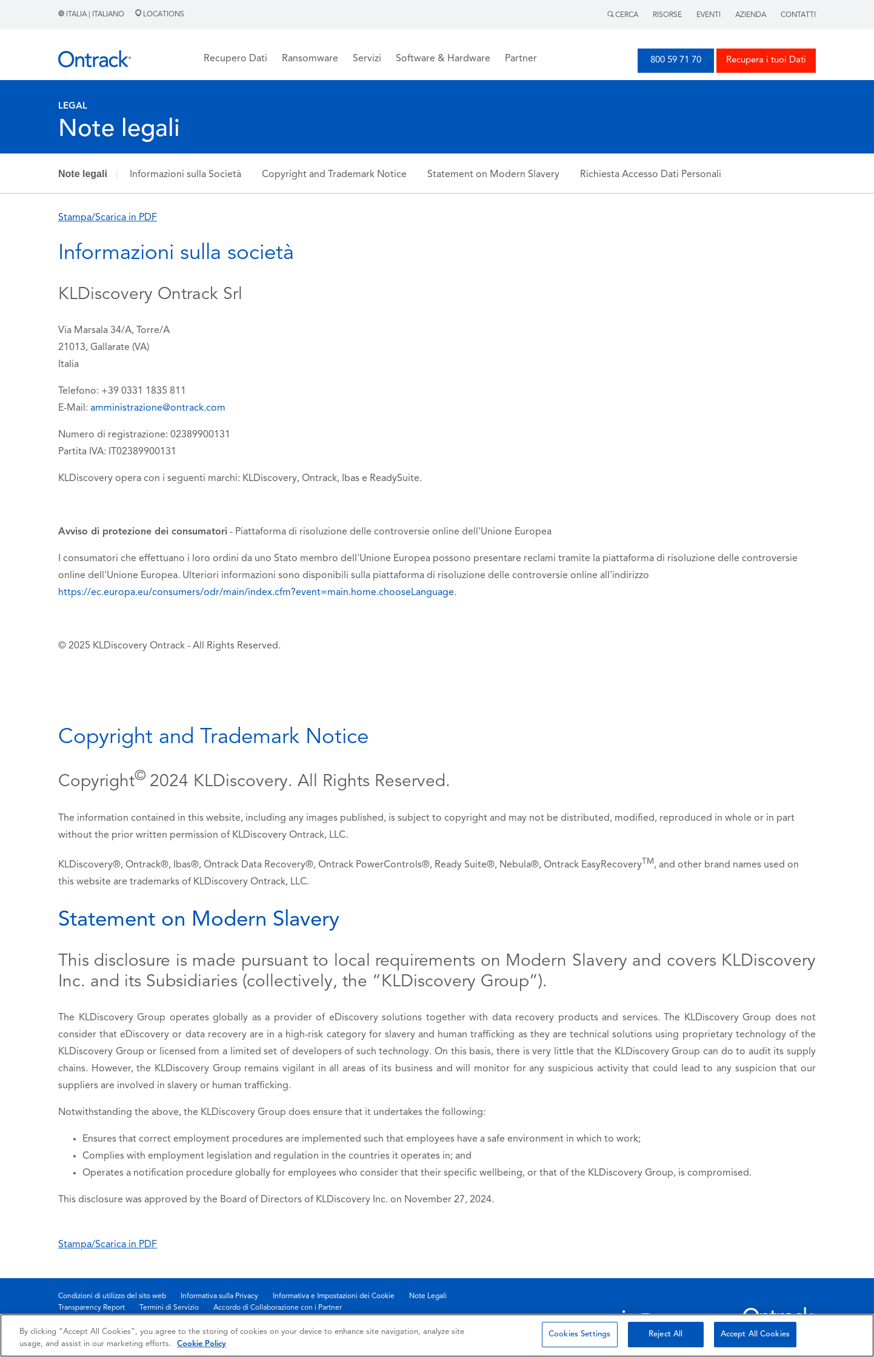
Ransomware (310, 59)
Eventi (708, 15)
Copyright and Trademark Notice (334, 175)
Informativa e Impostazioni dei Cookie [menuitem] (334, 1296)
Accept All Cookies (755, 1334)
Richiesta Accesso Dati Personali (650, 175)
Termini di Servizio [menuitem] (169, 1308)
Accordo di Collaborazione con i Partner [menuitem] (277, 1308)
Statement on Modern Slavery (493, 175)
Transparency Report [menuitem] (91, 1308)
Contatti (798, 15)
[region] (437, 1335)
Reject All (665, 1334)
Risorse (667, 15)
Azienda (750, 15)
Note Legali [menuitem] (428, 1296)
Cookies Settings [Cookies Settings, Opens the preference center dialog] (579, 1334)
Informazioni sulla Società (185, 175)
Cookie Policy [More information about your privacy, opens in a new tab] (201, 1344)
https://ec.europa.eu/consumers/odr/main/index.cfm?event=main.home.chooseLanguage (256, 593)
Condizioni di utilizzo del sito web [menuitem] (112, 1296)
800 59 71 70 (675, 60)
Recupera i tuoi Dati (766, 60)
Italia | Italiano (92, 14)
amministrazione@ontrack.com (157, 408)
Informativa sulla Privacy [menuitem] (219, 1296)
